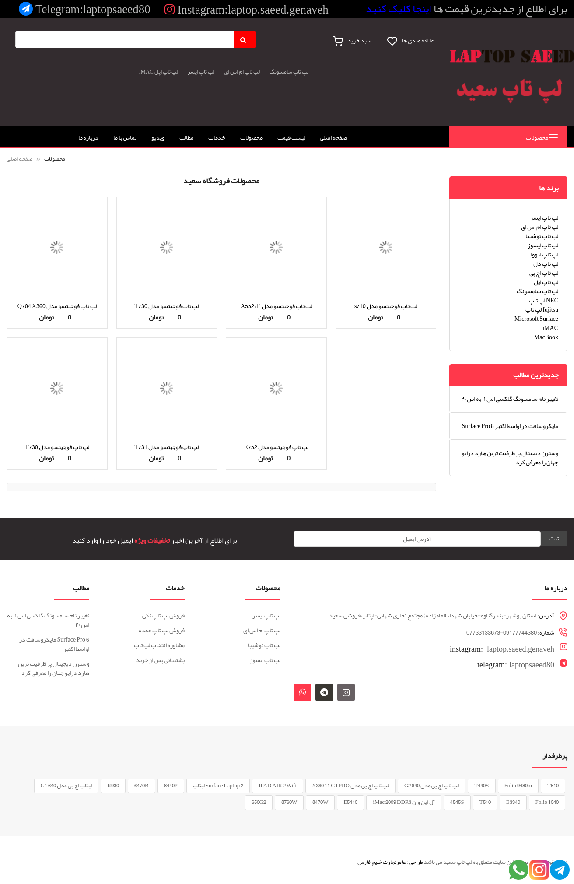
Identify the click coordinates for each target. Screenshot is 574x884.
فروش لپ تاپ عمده (162, 630)
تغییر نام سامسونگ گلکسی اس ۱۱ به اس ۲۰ (509, 399)
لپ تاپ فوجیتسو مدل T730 (166, 306)
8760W (289, 802)
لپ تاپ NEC (543, 300)
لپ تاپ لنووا (544, 254)
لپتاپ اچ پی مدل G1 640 (66, 785)
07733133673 (483, 632)
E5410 (350, 802)
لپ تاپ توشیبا (541, 236)
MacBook (546, 337)
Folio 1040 (547, 802)
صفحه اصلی (20, 159)
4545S (457, 802)
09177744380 (520, 632)
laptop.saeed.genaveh (502, 648)
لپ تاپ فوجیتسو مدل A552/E (276, 306)
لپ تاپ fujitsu (541, 309)
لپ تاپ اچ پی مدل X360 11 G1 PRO (350, 785)
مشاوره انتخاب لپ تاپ (159, 645)
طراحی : (414, 862)
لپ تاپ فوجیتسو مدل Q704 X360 (57, 306)
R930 (113, 785)
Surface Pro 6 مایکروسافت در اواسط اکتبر (510, 426)
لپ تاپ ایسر (201, 71)
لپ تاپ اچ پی (543, 273)
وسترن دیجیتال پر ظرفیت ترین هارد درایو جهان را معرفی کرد (510, 457)
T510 (553, 785)
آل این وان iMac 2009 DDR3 (404, 802)
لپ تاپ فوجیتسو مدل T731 (166, 447)
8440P (171, 785)
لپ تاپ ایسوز (543, 245)
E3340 (513, 802)
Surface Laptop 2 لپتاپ (218, 785)
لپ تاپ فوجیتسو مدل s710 (385, 306)
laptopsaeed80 (515, 665)
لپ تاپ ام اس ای (242, 71)
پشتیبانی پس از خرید (160, 660)
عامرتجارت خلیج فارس (381, 862)
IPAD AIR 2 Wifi (278, 785)
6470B (141, 785)
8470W (320, 802)
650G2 (259, 802)
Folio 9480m (518, 785)
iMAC (146, 71)
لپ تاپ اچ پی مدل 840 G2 (431, 785)
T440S (481, 785)
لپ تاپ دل (545, 263)
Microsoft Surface (536, 318)
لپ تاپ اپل (166, 71)
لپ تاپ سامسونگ (289, 71)
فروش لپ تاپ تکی (163, 615)
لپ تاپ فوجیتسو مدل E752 (276, 447)
